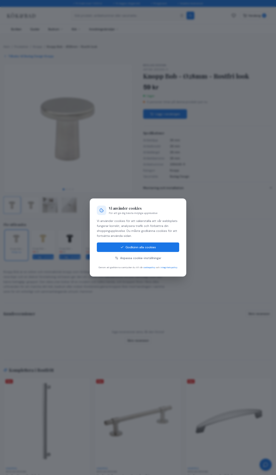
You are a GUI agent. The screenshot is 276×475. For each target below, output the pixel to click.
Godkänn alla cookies (138, 247)
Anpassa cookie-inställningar (138, 258)
